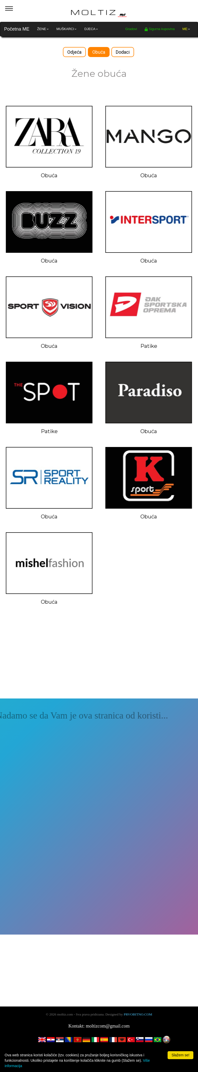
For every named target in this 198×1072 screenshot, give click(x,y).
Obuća (98, 52)
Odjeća (74, 52)
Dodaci (123, 52)
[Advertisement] (99, 662)
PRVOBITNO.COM (138, 1014)
